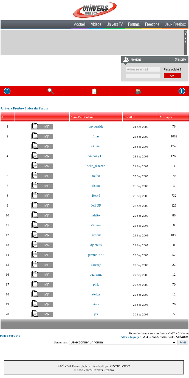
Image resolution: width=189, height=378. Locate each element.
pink (96, 284)
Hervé (96, 196)
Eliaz (96, 136)
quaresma (96, 275)
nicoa (96, 304)
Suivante (182, 337)
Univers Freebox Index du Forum (24, 108)
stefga (96, 294)
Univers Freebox (103, 370)
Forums (134, 25)
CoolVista (64, 366)
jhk (96, 314)
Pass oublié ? (172, 69)
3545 (171, 337)
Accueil (80, 25)
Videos (96, 25)
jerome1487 (96, 255)
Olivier (96, 146)
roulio (96, 176)
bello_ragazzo (96, 166)
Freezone (152, 25)
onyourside (96, 126)
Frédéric (96, 235)
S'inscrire (180, 59)
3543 (155, 337)
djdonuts (95, 245)
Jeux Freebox (175, 25)
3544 (163, 337)
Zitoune (96, 225)
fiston (96, 186)
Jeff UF (96, 205)
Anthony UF (96, 156)
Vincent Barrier (119, 366)
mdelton (96, 215)
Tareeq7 (96, 265)
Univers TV (115, 25)
